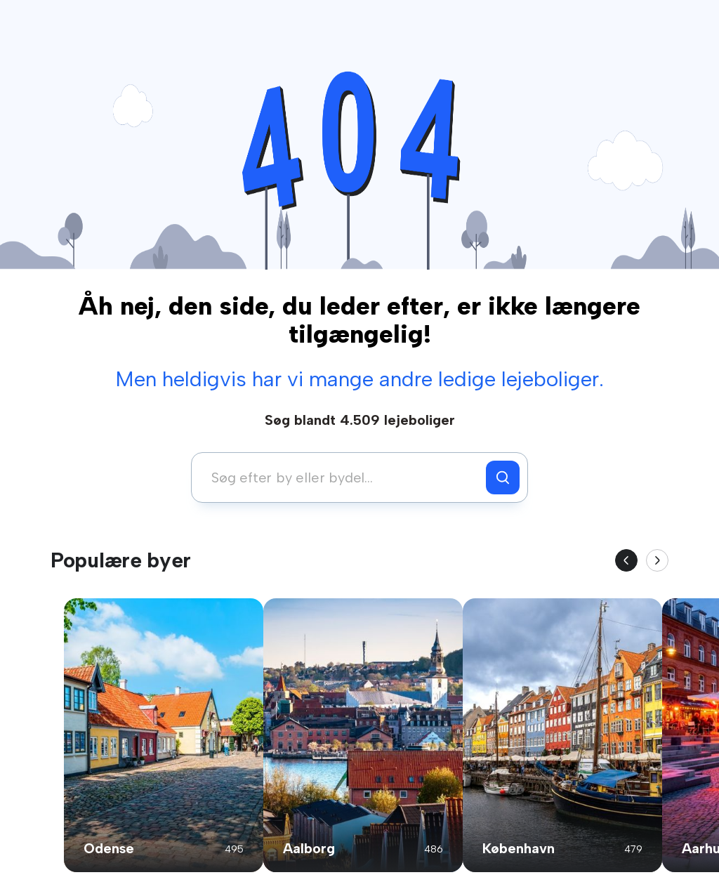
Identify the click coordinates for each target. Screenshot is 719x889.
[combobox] (342, 477)
